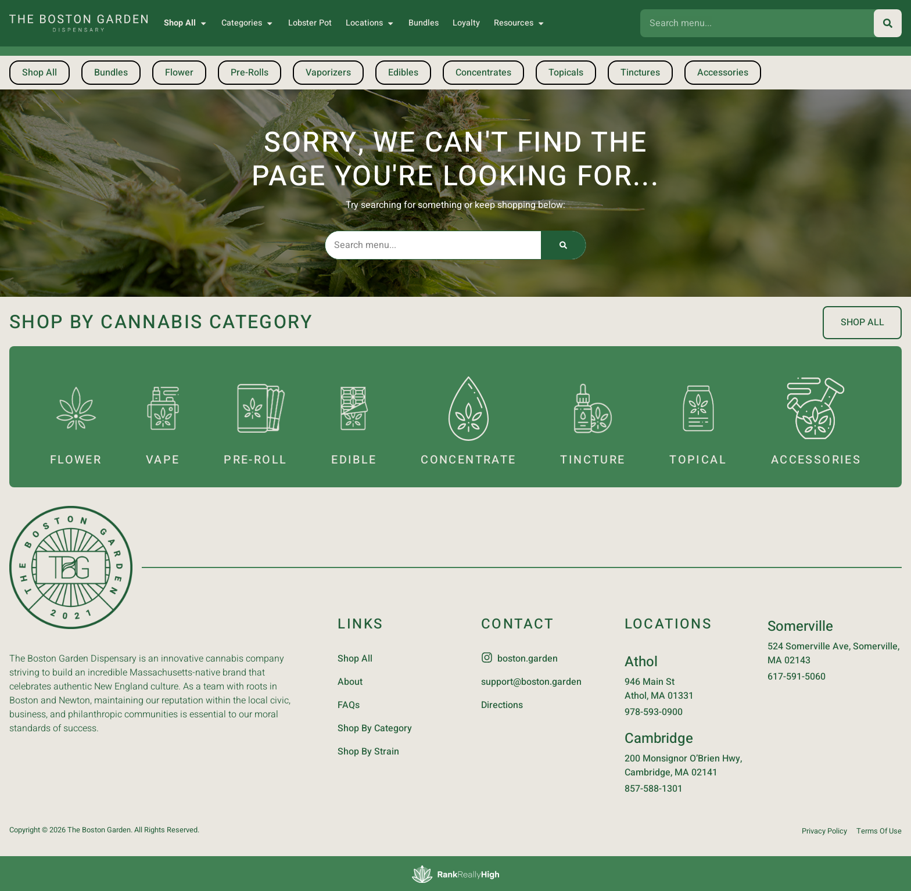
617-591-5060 (796, 675)
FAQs (349, 704)
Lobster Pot (310, 23)
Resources (519, 23)
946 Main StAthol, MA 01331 (659, 688)
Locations (370, 23)
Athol (641, 661)
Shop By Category (375, 727)
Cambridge (659, 737)
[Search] (888, 23)
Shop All (185, 23)
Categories (247, 23)
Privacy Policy (824, 830)
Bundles (423, 23)
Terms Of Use (879, 830)
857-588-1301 (654, 788)
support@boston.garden (531, 681)
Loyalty (466, 23)
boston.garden (527, 657)
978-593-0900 (654, 711)
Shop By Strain (368, 750)
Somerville (800, 625)
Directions (502, 704)
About (350, 681)
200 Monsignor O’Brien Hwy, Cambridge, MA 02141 (683, 764)
